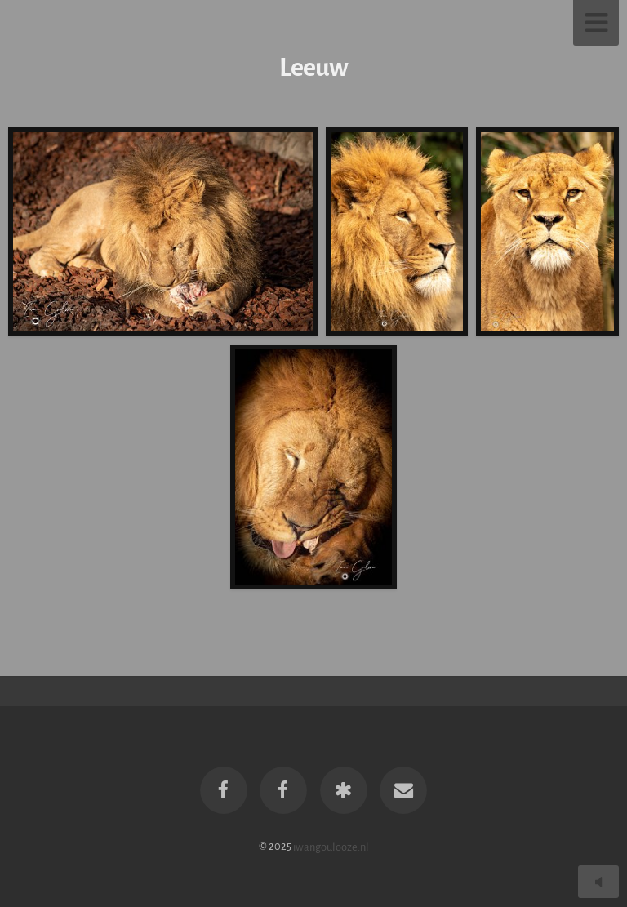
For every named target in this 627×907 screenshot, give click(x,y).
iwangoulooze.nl (331, 846)
